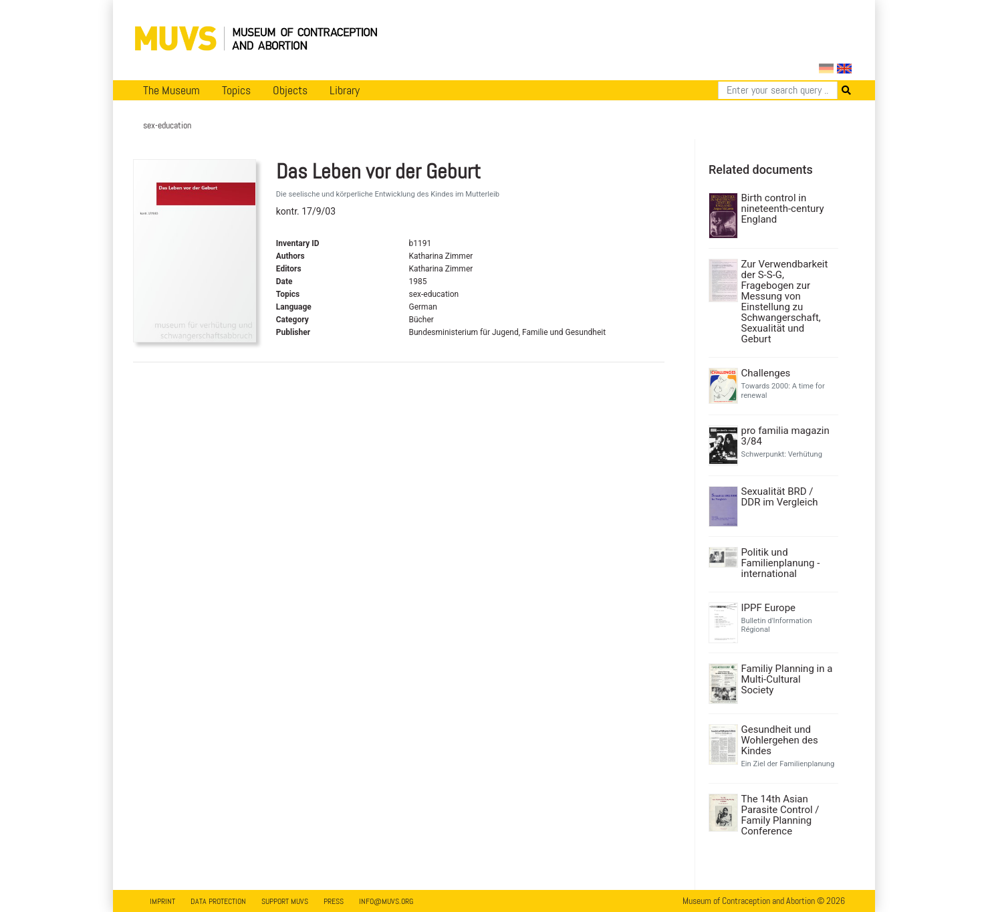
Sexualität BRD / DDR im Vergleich (779, 496)
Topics (236, 90)
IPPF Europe (768, 607)
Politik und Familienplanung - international (780, 563)
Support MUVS (284, 901)
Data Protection (218, 901)
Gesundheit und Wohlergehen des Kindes (779, 740)
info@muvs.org (386, 901)
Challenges (766, 373)
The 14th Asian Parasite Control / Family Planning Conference (780, 815)
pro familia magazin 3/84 (785, 436)
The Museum (171, 90)
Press (334, 901)
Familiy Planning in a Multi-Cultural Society (787, 679)
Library (345, 90)
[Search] (778, 90)
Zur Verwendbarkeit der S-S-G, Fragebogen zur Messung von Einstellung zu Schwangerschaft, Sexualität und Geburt (784, 301)
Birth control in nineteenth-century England (782, 209)
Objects (290, 90)
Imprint (162, 901)
